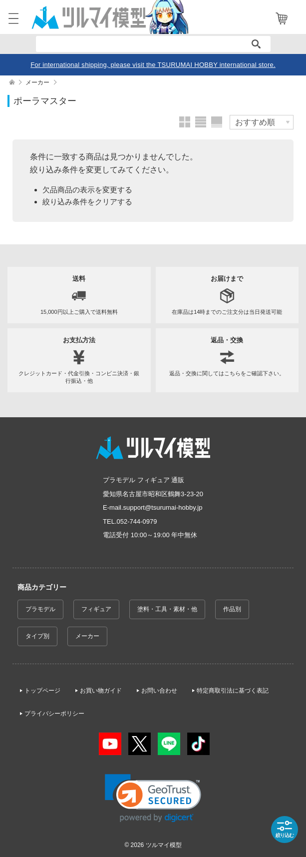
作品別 (232, 609)
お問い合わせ (159, 690)
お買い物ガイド (101, 690)
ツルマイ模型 (164, 845)
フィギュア (96, 609)
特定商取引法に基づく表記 (233, 690)
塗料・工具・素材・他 (167, 609)
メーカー (87, 636)
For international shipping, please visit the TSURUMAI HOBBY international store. (153, 64)
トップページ (42, 690)
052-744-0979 (137, 521)
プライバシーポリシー (54, 713)
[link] (153, 798)
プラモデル (40, 609)
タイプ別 (37, 636)
